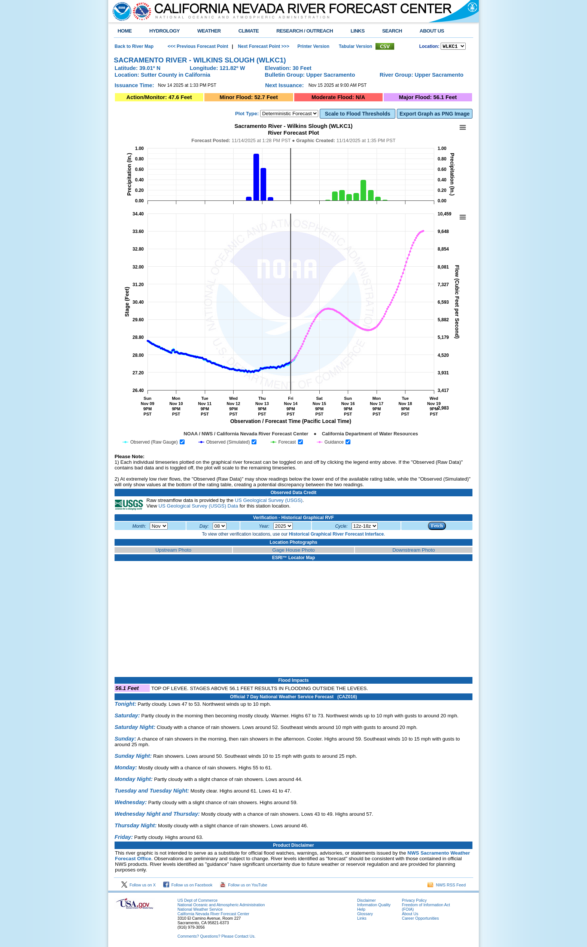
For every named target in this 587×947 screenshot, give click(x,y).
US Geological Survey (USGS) (268, 501)
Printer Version (313, 46)
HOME (125, 31)
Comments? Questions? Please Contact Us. (216, 937)
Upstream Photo (173, 551)
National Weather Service (200, 910)
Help (361, 910)
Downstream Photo (413, 551)
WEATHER (209, 31)
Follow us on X (138, 886)
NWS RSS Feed (447, 886)
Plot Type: (247, 114)
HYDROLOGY (164, 31)
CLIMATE (248, 31)
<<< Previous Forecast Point (198, 46)
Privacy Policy (414, 901)
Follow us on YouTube (243, 886)
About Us (410, 915)
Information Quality (373, 906)
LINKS (357, 31)
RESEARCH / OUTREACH (304, 31)
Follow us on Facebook (188, 886)
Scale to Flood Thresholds (357, 115)
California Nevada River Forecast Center (213, 915)
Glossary (365, 915)
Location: (429, 47)
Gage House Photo (293, 551)
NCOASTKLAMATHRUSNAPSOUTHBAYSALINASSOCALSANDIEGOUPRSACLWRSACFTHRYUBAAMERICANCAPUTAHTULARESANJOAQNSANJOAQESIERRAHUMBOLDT (453, 47)
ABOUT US (432, 31)
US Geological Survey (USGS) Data (198, 507)
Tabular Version (355, 46)
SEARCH (392, 31)
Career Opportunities (420, 919)
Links (362, 919)
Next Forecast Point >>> (263, 46)
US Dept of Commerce (197, 901)
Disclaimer (366, 901)
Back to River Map (134, 46)
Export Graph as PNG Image (434, 115)
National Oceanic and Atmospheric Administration (221, 906)
